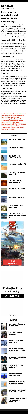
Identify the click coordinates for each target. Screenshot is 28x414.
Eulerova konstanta (5, 115)
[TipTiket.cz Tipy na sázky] (12, 315)
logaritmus (11, 119)
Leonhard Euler (4, 119)
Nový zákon (20, 120)
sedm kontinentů (22, 124)
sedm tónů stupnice (5, 127)
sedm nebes (4, 126)
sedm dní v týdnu (13, 124)
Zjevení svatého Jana (6, 129)
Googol (22, 115)
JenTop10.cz (7, 5)
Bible (11, 114)
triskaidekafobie (20, 127)
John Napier (7, 117)
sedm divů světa (5, 124)
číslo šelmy (15, 114)
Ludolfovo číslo (17, 119)
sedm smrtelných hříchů (13, 126)
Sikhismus (13, 127)
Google (19, 115)
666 (4, 114)
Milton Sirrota (4, 120)
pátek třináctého (10, 122)
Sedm (17, 122)
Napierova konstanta (13, 120)
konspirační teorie (15, 117)
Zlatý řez (13, 129)
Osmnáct (3, 122)
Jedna (2, 117)
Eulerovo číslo (13, 115)
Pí (14, 122)
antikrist (7, 114)
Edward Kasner (22, 114)
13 (1, 114)
